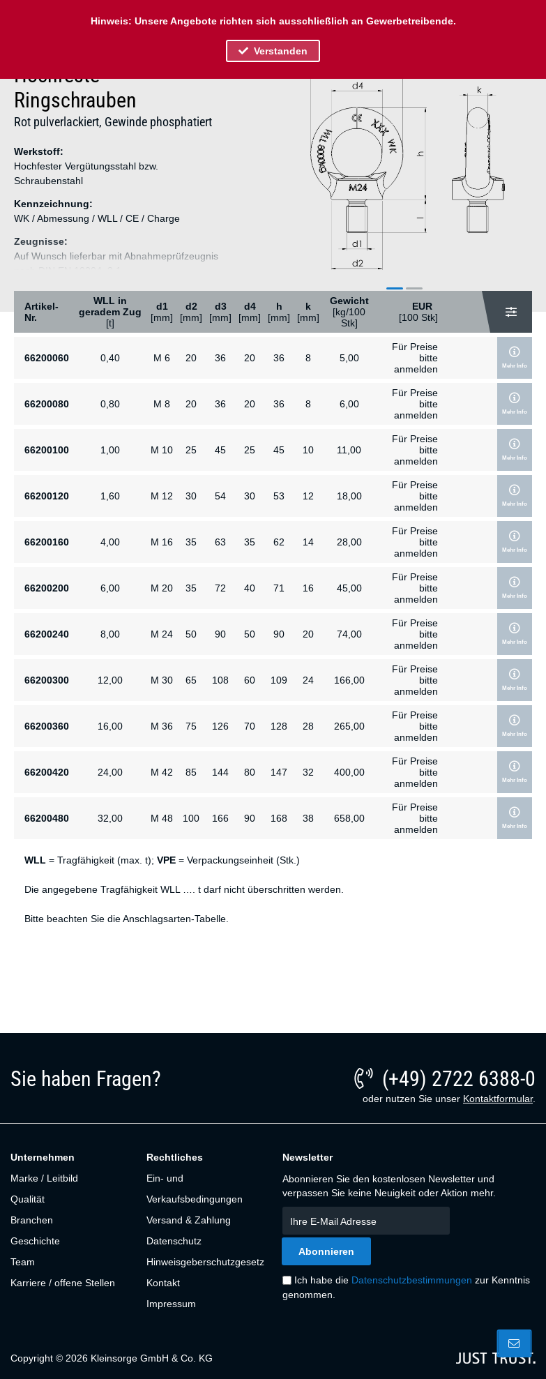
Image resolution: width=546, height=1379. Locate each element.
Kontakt (163, 1282)
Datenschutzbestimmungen (411, 1280)
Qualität (27, 1199)
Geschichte (35, 1240)
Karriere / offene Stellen (62, 1282)
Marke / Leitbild (44, 1178)
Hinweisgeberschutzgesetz (204, 1261)
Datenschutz (174, 1240)
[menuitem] (70, 1178)
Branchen (31, 1220)
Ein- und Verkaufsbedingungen (194, 1189)
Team (22, 1261)
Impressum (171, 1303)
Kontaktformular (498, 1098)
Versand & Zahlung (188, 1220)
